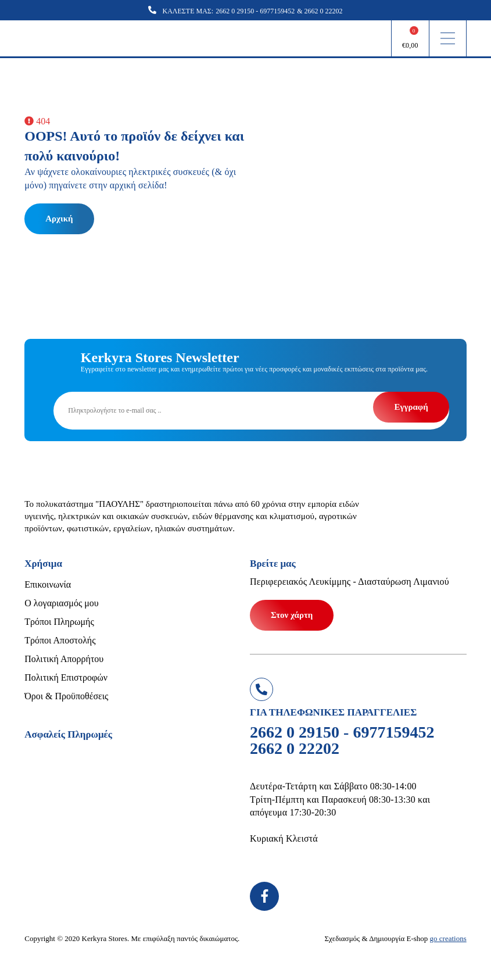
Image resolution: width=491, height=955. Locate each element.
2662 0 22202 (323, 11)
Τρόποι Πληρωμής (59, 622)
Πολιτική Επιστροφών (65, 677)
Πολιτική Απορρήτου (63, 659)
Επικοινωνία (47, 584)
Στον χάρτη (292, 615)
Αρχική (59, 218)
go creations (448, 938)
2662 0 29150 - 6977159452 (255, 11)
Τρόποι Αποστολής (59, 640)
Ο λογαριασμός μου (61, 603)
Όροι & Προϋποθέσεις (66, 696)
